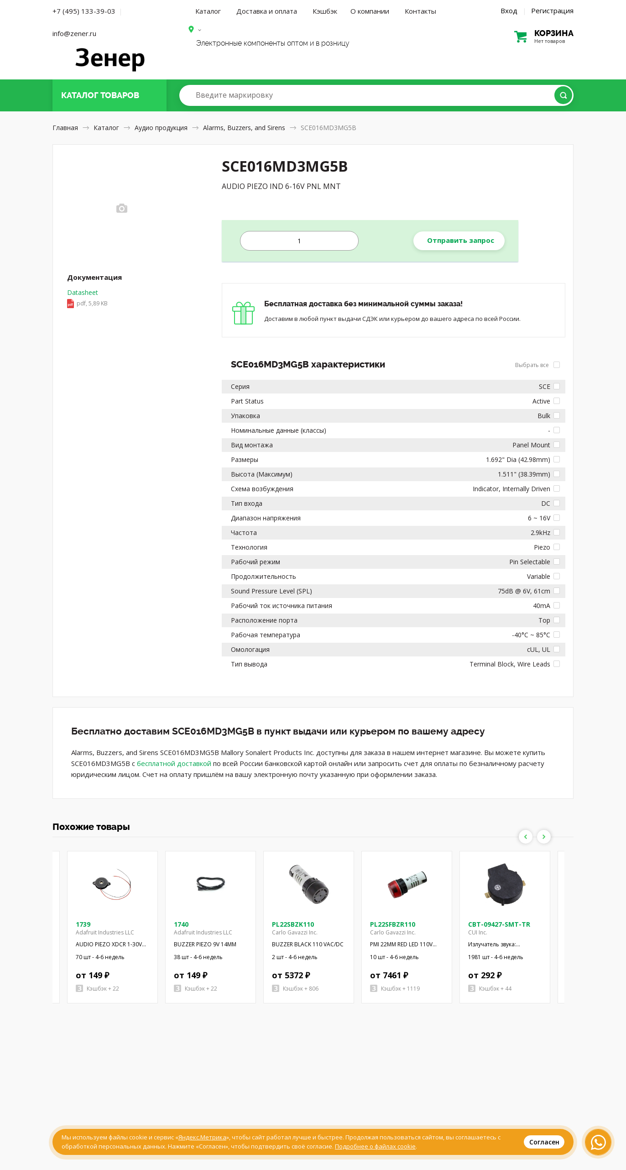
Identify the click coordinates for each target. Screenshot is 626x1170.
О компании (369, 11)
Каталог (208, 11)
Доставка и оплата (266, 11)
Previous (525, 837)
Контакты (420, 11)
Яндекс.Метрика (202, 1137)
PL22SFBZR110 (392, 924)
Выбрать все (537, 365)
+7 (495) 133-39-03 (83, 11)
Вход (509, 10)
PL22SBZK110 (293, 924)
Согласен (544, 1142)
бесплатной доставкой (174, 763)
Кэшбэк (325, 11)
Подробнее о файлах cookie (375, 1146)
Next (544, 837)
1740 (181, 924)
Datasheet (87, 298)
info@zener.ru (74, 33)
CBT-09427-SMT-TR (499, 924)
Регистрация (552, 10)
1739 (83, 924)
